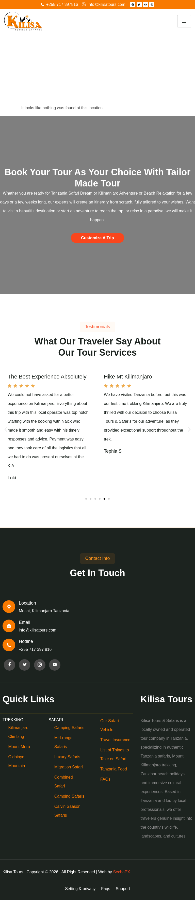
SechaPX (121, 872)
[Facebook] (9, 665)
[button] (6, 429)
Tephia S (113, 451)
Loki (12, 477)
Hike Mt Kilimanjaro (128, 376)
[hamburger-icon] (184, 21)
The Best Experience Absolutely (47, 376)
